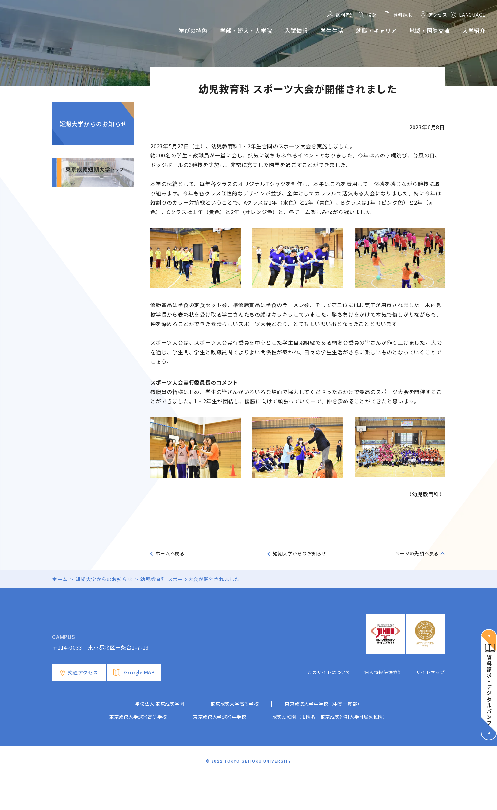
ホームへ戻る (170, 553)
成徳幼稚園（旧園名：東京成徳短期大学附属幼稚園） (330, 749)
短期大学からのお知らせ (93, 124)
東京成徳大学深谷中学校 (219, 749)
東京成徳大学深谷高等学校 (138, 749)
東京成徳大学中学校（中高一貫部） (323, 736)
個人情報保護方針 (383, 705)
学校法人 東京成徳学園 (160, 736)
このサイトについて (329, 705)
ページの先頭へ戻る (417, 553)
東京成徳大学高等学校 (235, 736)
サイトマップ (430, 705)
